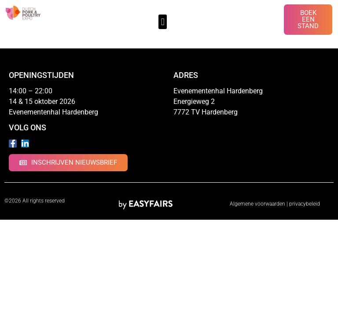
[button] (162, 22)
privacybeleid (304, 204)
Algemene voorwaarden (257, 204)
